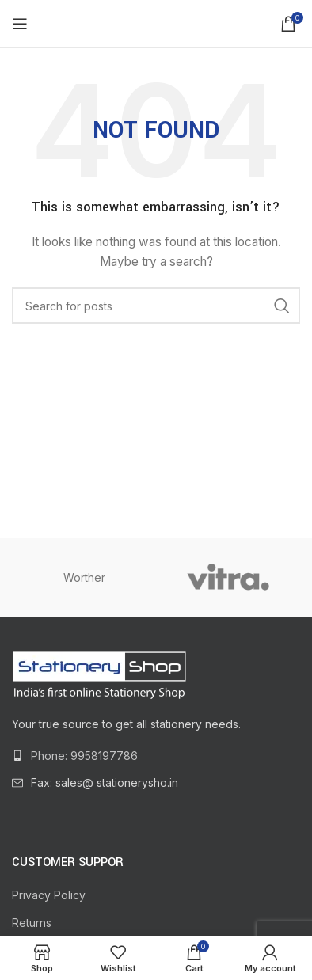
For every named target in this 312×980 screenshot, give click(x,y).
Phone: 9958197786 (84, 755)
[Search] (156, 305)
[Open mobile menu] (20, 24)
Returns (31, 922)
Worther (84, 577)
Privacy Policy (49, 895)
